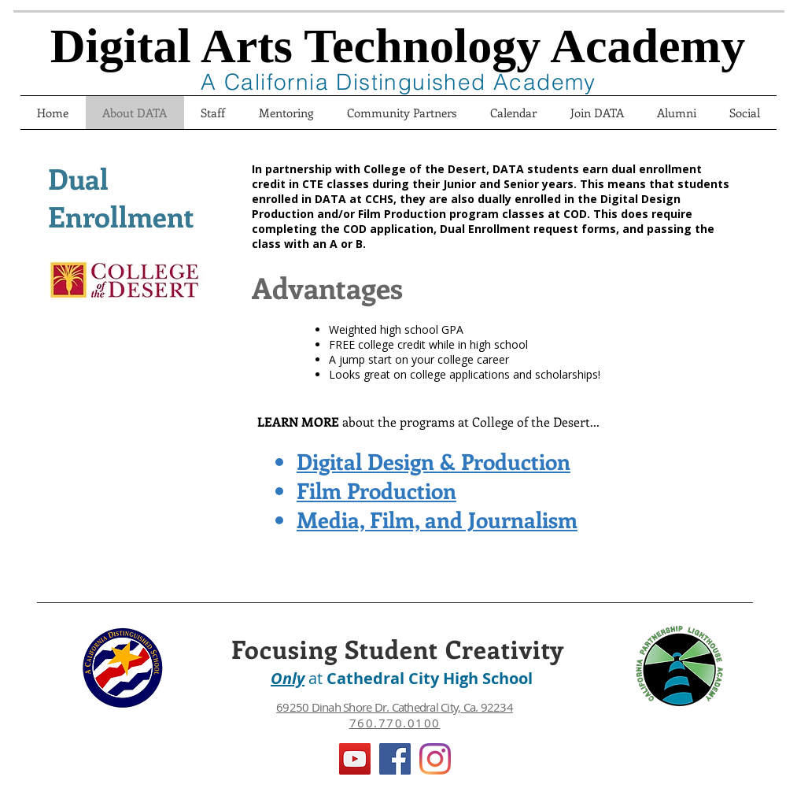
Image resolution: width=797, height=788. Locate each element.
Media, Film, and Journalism (437, 519)
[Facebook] (395, 759)
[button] (597, 112)
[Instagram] (435, 759)
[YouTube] (355, 759)
